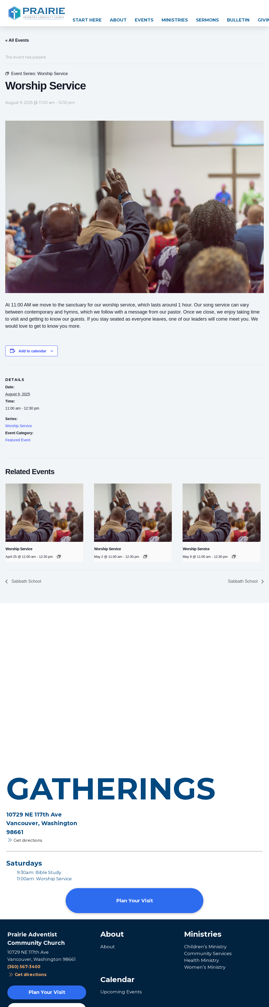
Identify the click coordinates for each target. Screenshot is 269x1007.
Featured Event (17, 440)
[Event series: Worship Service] (59, 556)
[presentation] (44, 513)
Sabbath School (25, 581)
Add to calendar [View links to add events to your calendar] (32, 351)
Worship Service (18, 426)
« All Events (17, 40)
